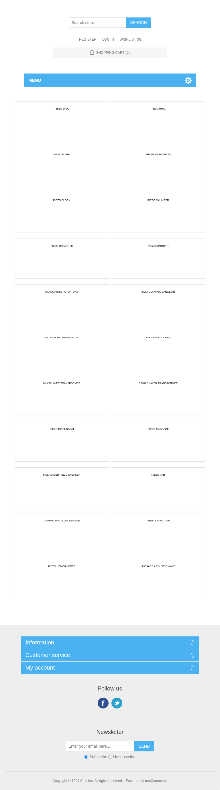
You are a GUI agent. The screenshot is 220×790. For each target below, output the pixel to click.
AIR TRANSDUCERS (158, 337)
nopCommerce (156, 781)
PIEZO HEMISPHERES (61, 566)
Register (88, 39)
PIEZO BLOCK (61, 200)
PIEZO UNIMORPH (61, 246)
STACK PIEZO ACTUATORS (61, 291)
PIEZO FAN (158, 474)
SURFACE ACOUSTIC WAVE (158, 566)
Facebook (103, 703)
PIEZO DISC (61, 108)
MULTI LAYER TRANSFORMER (61, 383)
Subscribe (98, 757)
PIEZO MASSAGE (158, 429)
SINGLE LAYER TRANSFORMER (158, 383)
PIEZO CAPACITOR (158, 520)
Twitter (116, 703)
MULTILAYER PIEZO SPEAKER (61, 474)
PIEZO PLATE (62, 154)
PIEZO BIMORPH (158, 246)
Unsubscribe (124, 757)
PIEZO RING (158, 108)
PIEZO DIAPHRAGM (62, 429)
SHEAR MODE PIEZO (158, 154)
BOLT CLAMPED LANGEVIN (158, 291)
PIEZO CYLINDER (158, 200)
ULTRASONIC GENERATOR (61, 337)
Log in (108, 39)
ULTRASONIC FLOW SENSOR (62, 520)
